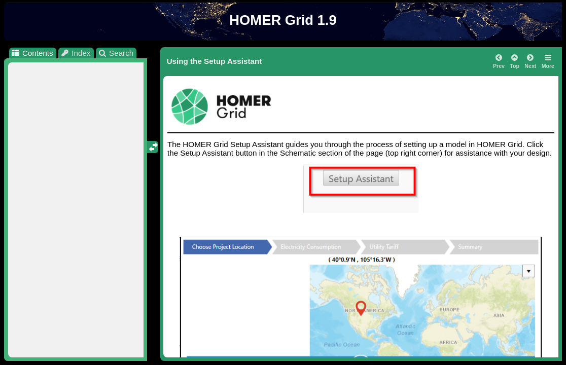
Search (116, 53)
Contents (32, 53)
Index (75, 53)
